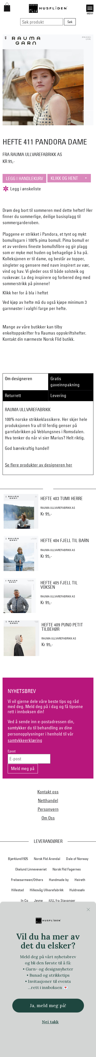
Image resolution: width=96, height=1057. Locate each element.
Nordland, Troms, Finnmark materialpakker (48, 931)
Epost (12, 751)
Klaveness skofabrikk (22, 910)
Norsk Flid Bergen (32, 942)
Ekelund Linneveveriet (31, 869)
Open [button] (89, 8)
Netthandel (48, 800)
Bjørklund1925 (18, 858)
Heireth (79, 879)
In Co (24, 900)
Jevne (38, 900)
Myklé (29, 921)
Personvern (48, 809)
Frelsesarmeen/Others (27, 879)
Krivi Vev (66, 910)
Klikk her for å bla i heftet (25, 292)
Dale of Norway (77, 858)
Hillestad (17, 890)
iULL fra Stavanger (62, 900)
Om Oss (48, 818)
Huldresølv (77, 890)
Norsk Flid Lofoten (64, 942)
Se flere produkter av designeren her (38, 465)
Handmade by (59, 879)
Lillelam (83, 910)
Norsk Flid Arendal (47, 858)
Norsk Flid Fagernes (66, 869)
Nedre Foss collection (55, 921)
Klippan (48, 910)
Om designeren (18, 378)
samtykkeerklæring (25, 740)
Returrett (13, 395)
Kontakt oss (48, 791)
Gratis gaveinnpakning (65, 381)
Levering (58, 395)
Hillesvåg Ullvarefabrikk (46, 890)
